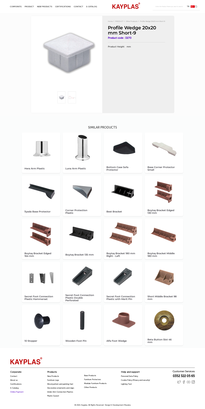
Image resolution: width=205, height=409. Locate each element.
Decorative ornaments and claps (60, 388)
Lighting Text (126, 384)
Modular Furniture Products (95, 383)
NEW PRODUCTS (41, 7)
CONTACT (75, 7)
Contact (13, 376)
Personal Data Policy (129, 376)
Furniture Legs (53, 380)
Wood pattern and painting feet (60, 384)
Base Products (90, 375)
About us (14, 380)
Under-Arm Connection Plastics (60, 392)
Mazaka (127, 405)
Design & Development (118, 405)
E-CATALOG (88, 7)
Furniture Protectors (92, 379)
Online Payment (16, 392)
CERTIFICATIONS (60, 7)
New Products (53, 376)
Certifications (15, 384)
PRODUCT (26, 7)
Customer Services (184, 372)
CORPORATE (13, 7)
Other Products (90, 387)
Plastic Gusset (53, 396)
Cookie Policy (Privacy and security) (135, 380)
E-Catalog (14, 388)
